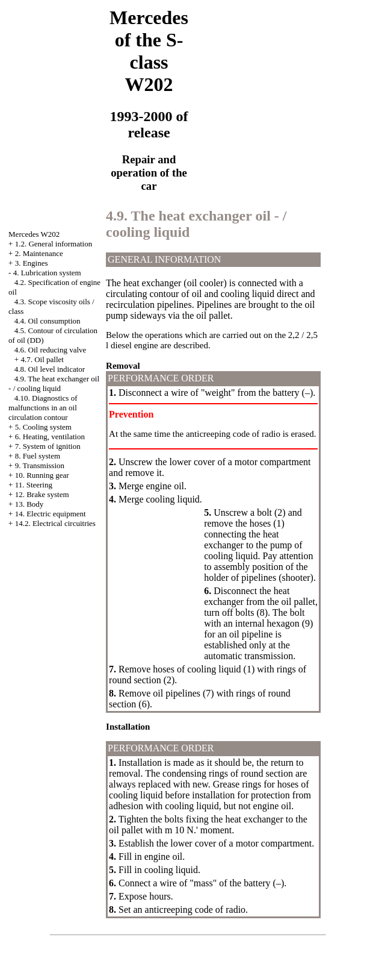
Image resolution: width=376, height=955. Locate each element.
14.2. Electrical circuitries (55, 523)
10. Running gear (42, 475)
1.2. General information (54, 243)
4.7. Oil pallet (42, 359)
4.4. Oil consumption (47, 320)
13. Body (29, 504)
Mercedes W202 (34, 234)
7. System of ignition (48, 446)
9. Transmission (39, 465)
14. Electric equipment (50, 513)
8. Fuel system (37, 455)
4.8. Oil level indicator (49, 369)
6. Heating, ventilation (50, 436)
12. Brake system (42, 494)
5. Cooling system (43, 426)
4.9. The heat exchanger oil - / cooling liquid (53, 383)
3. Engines (31, 263)
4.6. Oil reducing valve (50, 349)
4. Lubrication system (47, 272)
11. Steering (33, 484)
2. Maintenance (39, 253)
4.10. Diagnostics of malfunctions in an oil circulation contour (42, 407)
